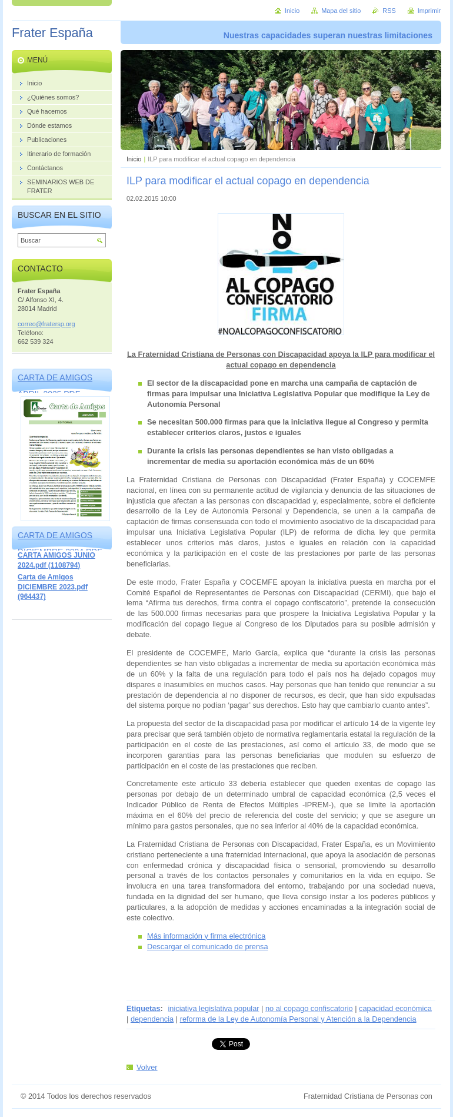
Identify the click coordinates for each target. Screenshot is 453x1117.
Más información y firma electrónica (206, 936)
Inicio (133, 159)
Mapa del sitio (341, 10)
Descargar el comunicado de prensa (207, 946)
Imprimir (429, 10)
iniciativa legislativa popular (213, 1008)
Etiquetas (143, 1008)
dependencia (152, 1019)
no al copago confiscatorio (309, 1008)
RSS (388, 10)
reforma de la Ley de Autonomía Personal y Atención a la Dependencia (298, 1019)
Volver (147, 1067)
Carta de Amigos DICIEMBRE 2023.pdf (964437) (53, 587)
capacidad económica (395, 1008)
